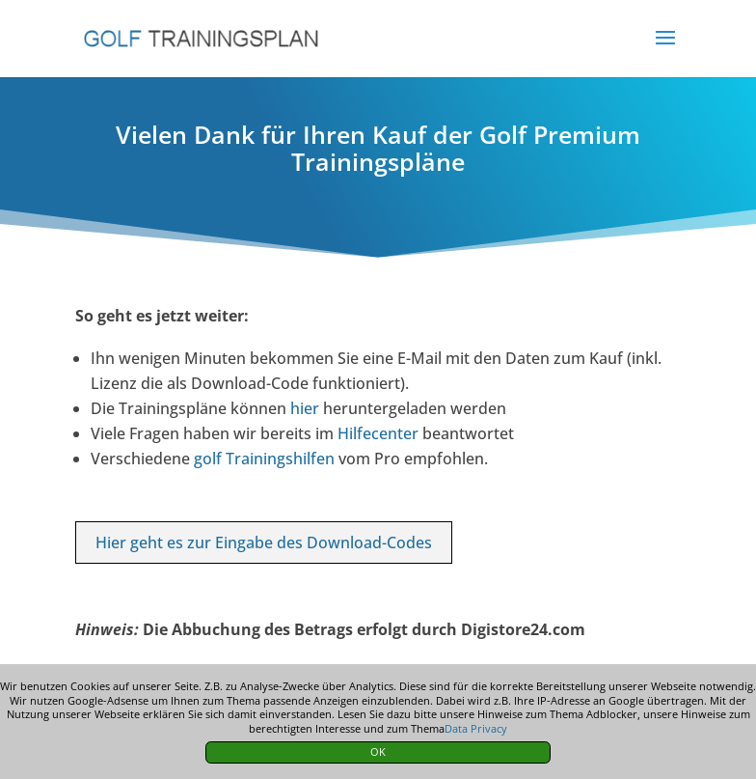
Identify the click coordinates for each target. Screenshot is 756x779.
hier (304, 408)
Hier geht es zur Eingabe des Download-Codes (263, 542)
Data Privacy (476, 728)
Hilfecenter (378, 433)
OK (378, 751)
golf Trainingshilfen (264, 458)
